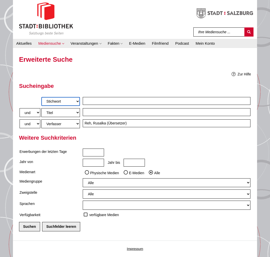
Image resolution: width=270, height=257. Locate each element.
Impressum (135, 249)
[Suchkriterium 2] (60, 112)
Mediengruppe (31, 181)
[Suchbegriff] (219, 32)
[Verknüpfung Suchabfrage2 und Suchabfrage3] (30, 123)
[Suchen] (249, 32)
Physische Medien (104, 173)
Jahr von (26, 162)
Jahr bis (114, 162)
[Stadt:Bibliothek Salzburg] (46, 19)
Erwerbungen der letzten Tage (43, 152)
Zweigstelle (28, 192)
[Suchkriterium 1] (60, 101)
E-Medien (136, 173)
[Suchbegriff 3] (166, 123)
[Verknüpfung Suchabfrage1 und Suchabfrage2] (30, 112)
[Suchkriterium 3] (60, 123)
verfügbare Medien (104, 215)
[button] (51, 43)
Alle (157, 173)
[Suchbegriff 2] (166, 112)
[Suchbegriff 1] (166, 101)
